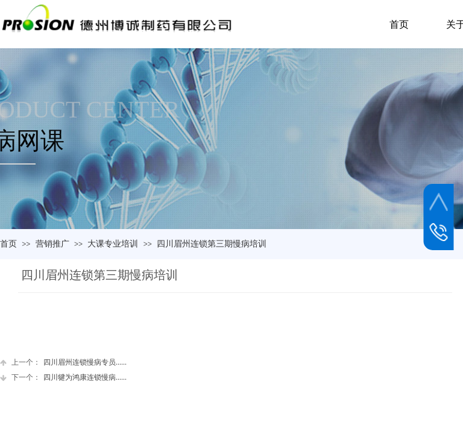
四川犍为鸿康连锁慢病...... (63, 377)
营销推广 (52, 243)
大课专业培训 (112, 243)
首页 (8, 243)
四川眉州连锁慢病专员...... (63, 362)
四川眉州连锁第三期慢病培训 (211, 243)
